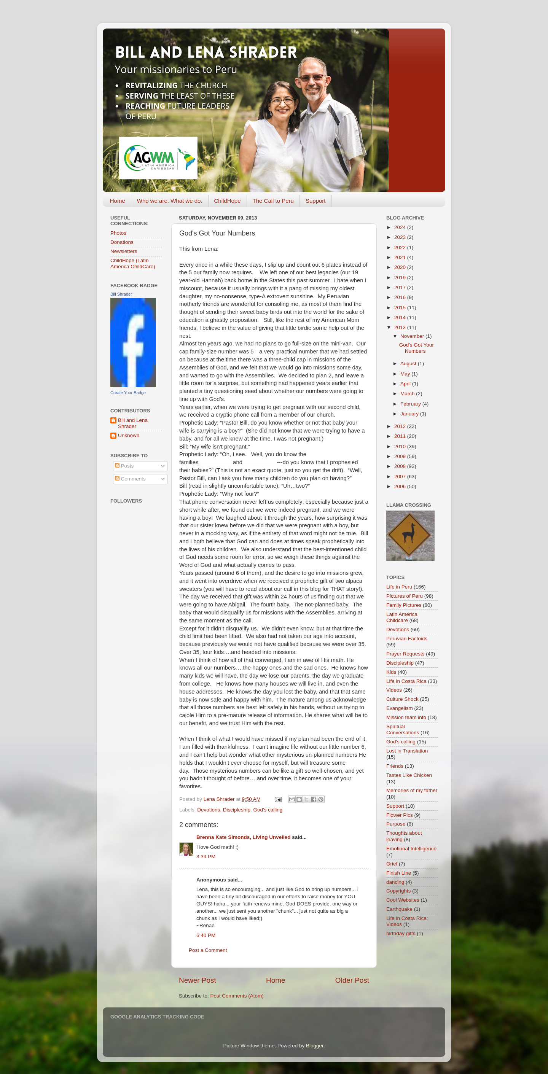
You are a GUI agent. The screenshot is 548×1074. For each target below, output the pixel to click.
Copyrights (398, 891)
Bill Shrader (121, 294)
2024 (400, 227)
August (409, 363)
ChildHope (227, 200)
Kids (391, 672)
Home (117, 200)
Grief (391, 864)
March (408, 393)
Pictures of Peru (404, 596)
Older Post (352, 980)
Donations (122, 242)
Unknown (128, 435)
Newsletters (123, 251)
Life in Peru (399, 587)
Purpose (395, 824)
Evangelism (399, 708)
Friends (394, 766)
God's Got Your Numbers (416, 348)
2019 (400, 277)
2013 (400, 327)
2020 (400, 267)
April (406, 384)
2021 (400, 257)
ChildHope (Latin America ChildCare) (132, 263)
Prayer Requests (405, 654)
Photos (118, 233)
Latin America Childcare (401, 617)
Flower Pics (399, 815)
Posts (124, 466)
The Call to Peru (273, 200)
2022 (400, 247)
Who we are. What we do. (169, 200)
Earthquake (399, 909)
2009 (400, 456)
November (412, 336)
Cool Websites (402, 900)
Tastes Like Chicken (409, 775)
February (411, 404)
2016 (400, 297)
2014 (400, 317)
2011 (400, 436)
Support (316, 200)
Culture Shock (402, 699)
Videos (394, 690)
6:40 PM (205, 935)
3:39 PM (205, 856)
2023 (400, 237)
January (410, 414)
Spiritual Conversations (402, 729)
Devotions (208, 810)
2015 (400, 307)
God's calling (267, 810)
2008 (400, 466)
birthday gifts (401, 933)
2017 (400, 287)
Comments (130, 479)
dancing (395, 882)
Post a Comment (208, 950)
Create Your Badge (128, 392)
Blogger (314, 1046)
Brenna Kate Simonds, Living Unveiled (243, 837)
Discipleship (236, 810)
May (405, 374)
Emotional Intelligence (411, 848)
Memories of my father (411, 790)
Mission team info (406, 717)
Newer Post (197, 980)
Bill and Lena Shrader (133, 423)
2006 (400, 486)
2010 (400, 446)
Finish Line (398, 873)
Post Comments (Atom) (237, 996)
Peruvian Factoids (406, 638)
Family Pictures (403, 605)
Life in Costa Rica (406, 681)
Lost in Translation (407, 751)
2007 (400, 476)
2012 (400, 426)
